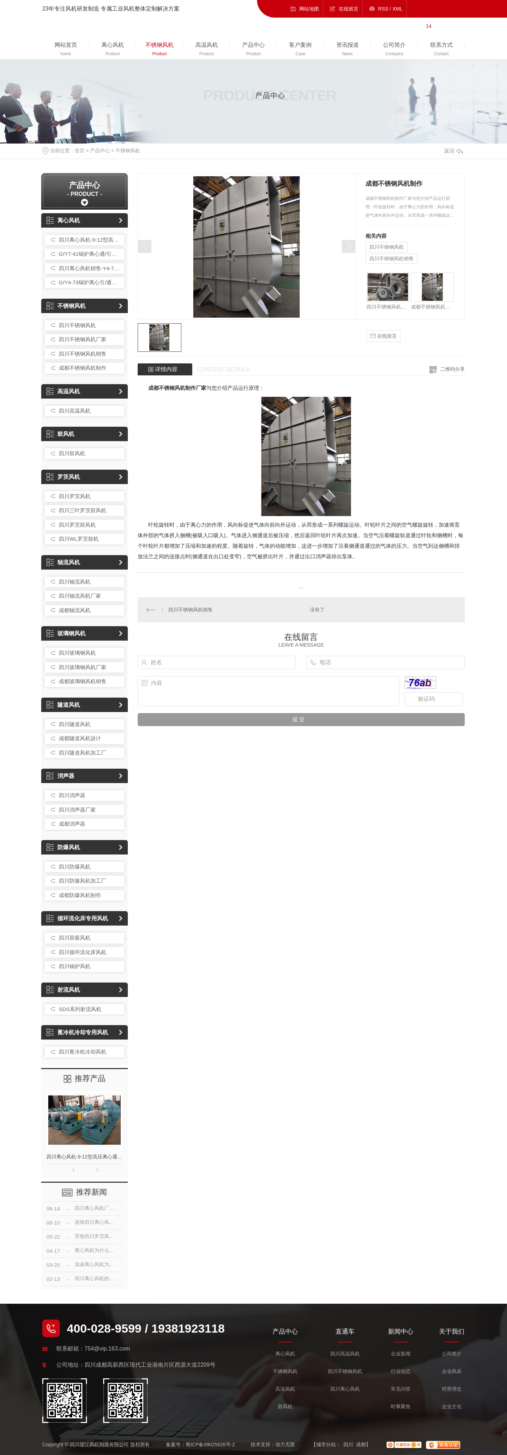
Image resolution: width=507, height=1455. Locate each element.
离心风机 (63, 220)
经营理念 (452, 1389)
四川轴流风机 (74, 582)
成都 (361, 1444)
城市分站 (326, 1444)
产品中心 (100, 150)
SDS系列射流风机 (80, 1009)
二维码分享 (452, 369)
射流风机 (63, 990)
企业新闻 (401, 1353)
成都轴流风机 (74, 610)
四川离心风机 (345, 1389)
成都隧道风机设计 (80, 738)
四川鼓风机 (72, 453)
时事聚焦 (401, 1406)
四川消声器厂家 (77, 810)
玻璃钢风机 (66, 633)
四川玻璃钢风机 (77, 653)
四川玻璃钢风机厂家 (82, 667)
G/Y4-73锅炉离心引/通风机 (90, 282)
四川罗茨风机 (74, 496)
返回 (453, 151)
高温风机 (63, 391)
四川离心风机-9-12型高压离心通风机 (90, 240)
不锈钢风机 (127, 150)
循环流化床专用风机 (77, 918)
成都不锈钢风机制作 (82, 368)
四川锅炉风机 (74, 966)
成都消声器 (72, 824)
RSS (383, 9)
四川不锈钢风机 (77, 325)
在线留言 (348, 9)
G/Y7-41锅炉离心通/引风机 (90, 254)
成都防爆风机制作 (80, 895)
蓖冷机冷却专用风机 (77, 1032)
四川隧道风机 (74, 724)
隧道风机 (63, 705)
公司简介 (452, 1353)
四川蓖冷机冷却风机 (82, 1052)
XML (398, 9)
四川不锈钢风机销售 (82, 354)
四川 (348, 1444)
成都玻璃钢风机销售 (82, 681)
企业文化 (452, 1406)
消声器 (60, 776)
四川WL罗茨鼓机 (79, 539)
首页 (79, 150)
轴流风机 (63, 562)
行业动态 (401, 1371)
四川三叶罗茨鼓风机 (82, 510)
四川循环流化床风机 (82, 952)
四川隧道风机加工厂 (82, 753)
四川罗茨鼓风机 (77, 525)
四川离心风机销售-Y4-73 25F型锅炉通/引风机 (90, 268)
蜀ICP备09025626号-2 (210, 1444)
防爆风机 (63, 847)
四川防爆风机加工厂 (82, 881)
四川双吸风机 (74, 938)
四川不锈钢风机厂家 (82, 339)
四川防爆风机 (74, 867)
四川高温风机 (74, 411)
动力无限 (285, 1444)
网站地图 (309, 9)
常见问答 (401, 1389)
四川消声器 (72, 795)
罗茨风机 (63, 477)
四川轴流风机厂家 (80, 596)
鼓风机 (60, 434)
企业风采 (452, 1371)
